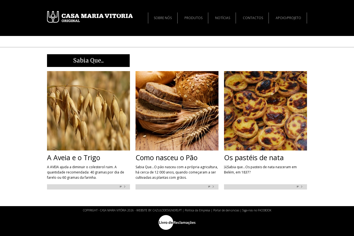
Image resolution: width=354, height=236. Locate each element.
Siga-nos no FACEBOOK (256, 210)
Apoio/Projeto (288, 17)
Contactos (253, 17)
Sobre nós (163, 17)
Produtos (193, 17)
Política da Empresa (197, 210)
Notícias (222, 17)
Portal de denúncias (226, 210)
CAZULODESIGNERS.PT (167, 210)
